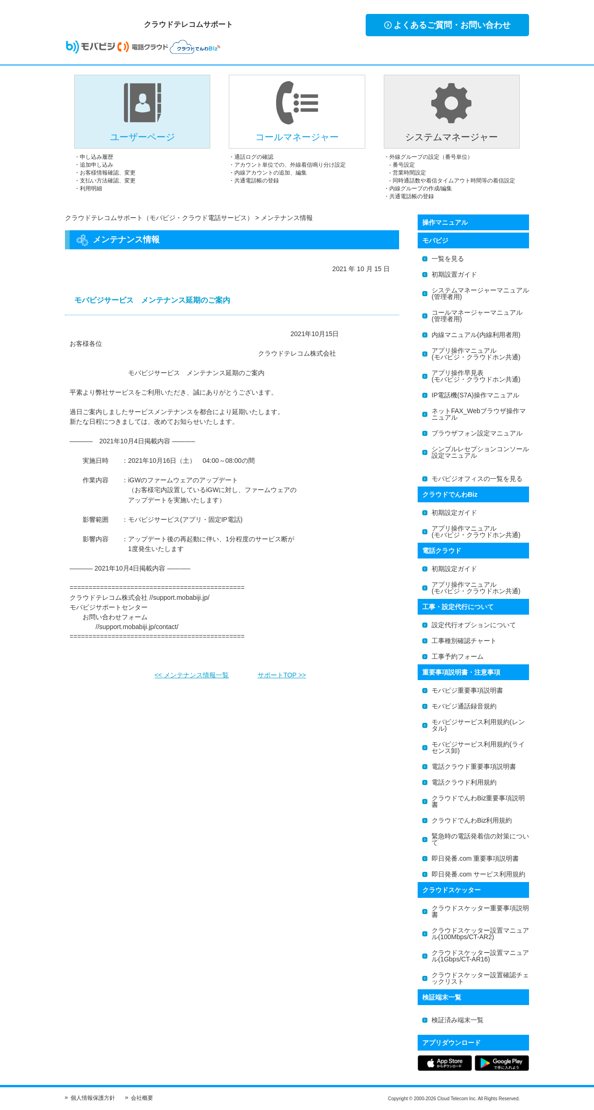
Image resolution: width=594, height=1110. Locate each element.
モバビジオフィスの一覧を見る (477, 478)
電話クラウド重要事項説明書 (474, 766)
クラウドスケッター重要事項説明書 (480, 911)
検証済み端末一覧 (458, 1020)
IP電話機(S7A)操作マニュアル (475, 395)
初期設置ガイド (454, 274)
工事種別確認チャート (464, 640)
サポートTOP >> (282, 672)
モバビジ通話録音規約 (464, 706)
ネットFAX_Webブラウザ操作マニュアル (479, 414)
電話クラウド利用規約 (464, 782)
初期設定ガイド (454, 512)
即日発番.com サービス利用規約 (478, 874)
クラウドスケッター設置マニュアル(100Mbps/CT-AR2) (480, 934)
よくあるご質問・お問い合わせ (447, 25)
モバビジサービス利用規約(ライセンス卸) (478, 747)
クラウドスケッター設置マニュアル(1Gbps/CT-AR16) (480, 956)
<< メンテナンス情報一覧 (192, 672)
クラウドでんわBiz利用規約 (472, 820)
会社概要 (142, 1098)
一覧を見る (448, 258)
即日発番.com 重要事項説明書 (475, 858)
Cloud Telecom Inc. (457, 1098)
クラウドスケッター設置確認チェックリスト (480, 978)
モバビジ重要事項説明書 (467, 690)
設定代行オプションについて (474, 625)
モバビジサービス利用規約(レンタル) (478, 725)
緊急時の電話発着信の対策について (480, 839)
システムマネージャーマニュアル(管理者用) (480, 293)
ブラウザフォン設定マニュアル (477, 433)
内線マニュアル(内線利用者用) (476, 334)
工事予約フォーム (458, 656)
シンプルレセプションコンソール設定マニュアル (480, 452)
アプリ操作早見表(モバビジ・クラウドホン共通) (476, 376)
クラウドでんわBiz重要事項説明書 (478, 801)
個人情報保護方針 (93, 1098)
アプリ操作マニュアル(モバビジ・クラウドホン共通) (476, 354)
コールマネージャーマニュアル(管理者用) (477, 316)
